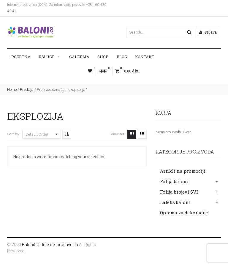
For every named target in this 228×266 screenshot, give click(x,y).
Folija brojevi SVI (179, 192)
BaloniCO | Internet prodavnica (50, 244)
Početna (21, 56)
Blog (122, 56)
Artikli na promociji (182, 171)
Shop (102, 56)
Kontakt (144, 56)
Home (12, 89)
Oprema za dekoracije (184, 213)
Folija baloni (174, 181)
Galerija (79, 56)
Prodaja (27, 89)
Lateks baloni (175, 202)
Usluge (47, 56)
